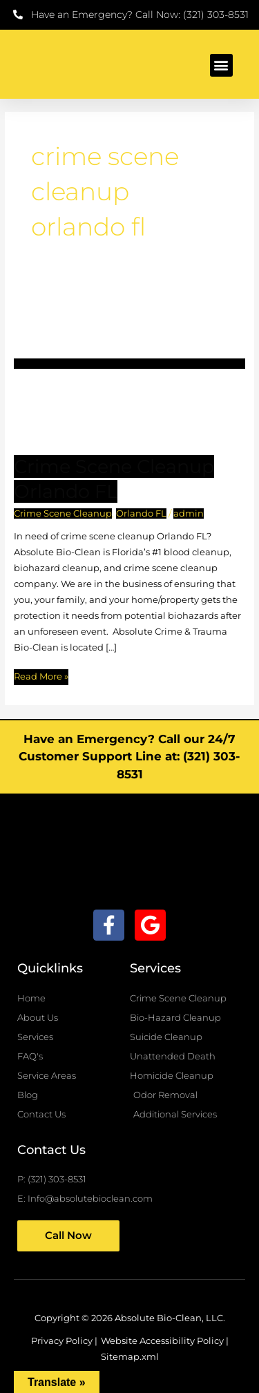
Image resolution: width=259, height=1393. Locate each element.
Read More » (41, 675)
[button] (221, 65)
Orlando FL (141, 513)
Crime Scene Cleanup (63, 513)
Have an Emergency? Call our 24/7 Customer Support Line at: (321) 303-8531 (129, 756)
